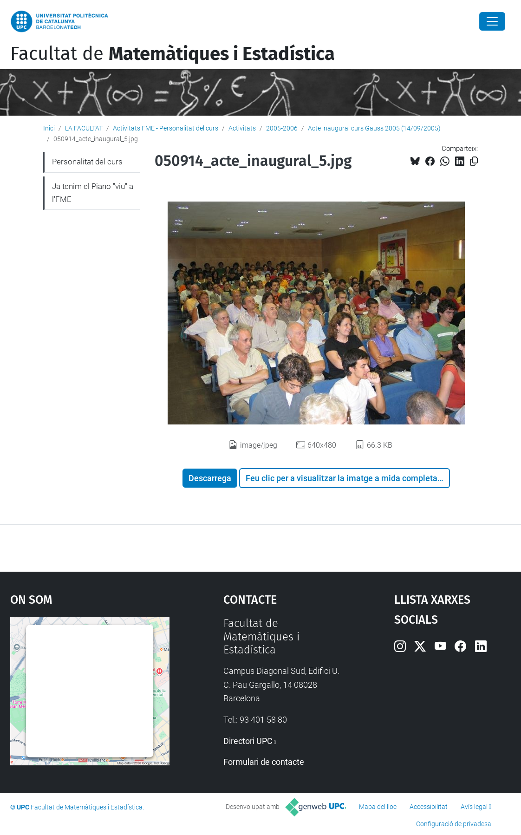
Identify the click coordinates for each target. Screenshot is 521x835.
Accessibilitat (429, 806)
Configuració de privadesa (453, 824)
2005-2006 (282, 128)
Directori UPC (248, 741)
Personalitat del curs (87, 161)
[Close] (492, 21)
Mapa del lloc (378, 806)
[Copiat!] (474, 161)
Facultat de (172, 54)
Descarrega (210, 478)
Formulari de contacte (263, 762)
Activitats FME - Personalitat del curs (165, 128)
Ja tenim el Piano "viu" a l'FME (92, 193)
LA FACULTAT (84, 128)
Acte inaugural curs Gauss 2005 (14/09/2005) (374, 128)
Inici (49, 128)
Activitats (242, 128)
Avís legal (474, 806)
